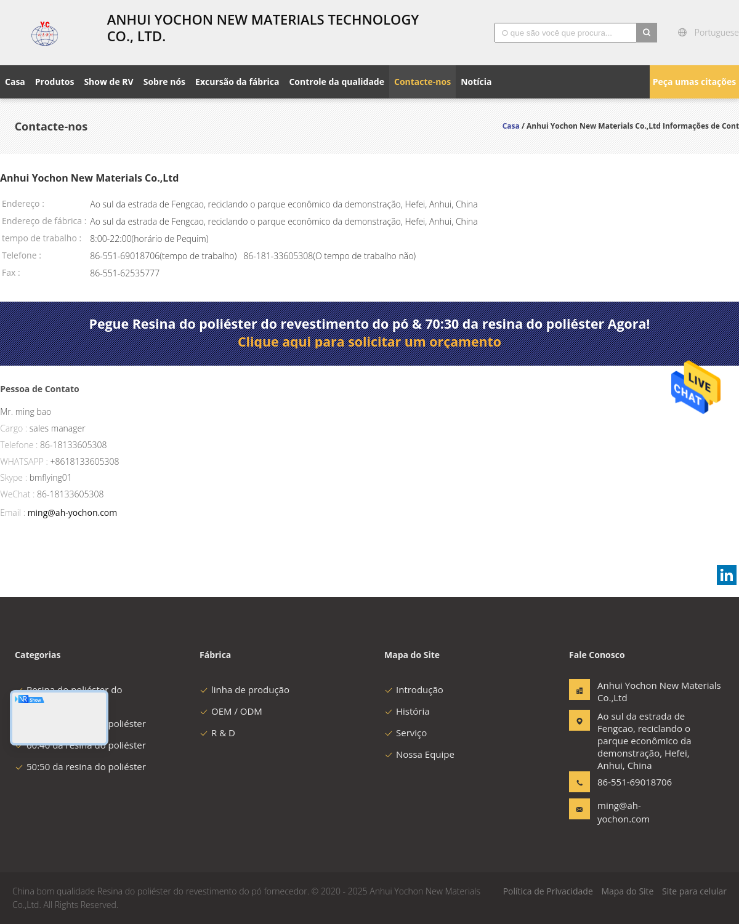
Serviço (405, 732)
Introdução (413, 689)
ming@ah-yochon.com (73, 512)
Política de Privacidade (548, 891)
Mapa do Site (627, 891)
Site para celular (694, 891)
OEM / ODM (231, 711)
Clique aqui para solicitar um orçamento (369, 341)
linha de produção (244, 689)
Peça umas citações (694, 81)
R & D (217, 732)
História (407, 711)
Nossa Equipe (419, 754)
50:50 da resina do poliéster (80, 766)
